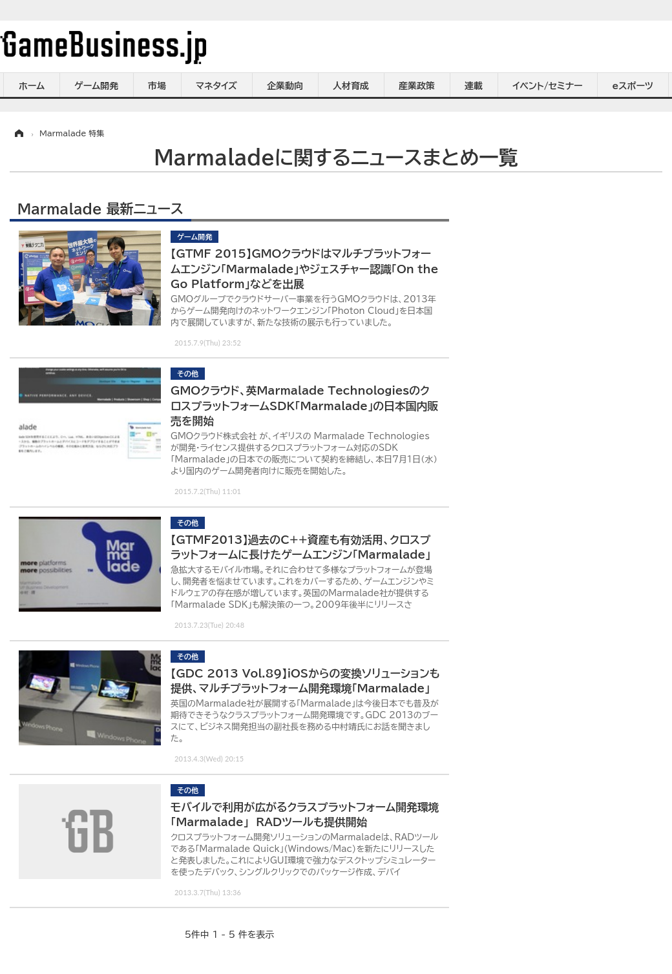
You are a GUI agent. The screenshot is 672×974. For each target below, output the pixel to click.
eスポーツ (633, 85)
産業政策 (417, 85)
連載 (474, 85)
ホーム (32, 85)
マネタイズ (216, 85)
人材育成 (351, 85)
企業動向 (285, 85)
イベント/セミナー (547, 85)
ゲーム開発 (96, 85)
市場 (157, 85)
